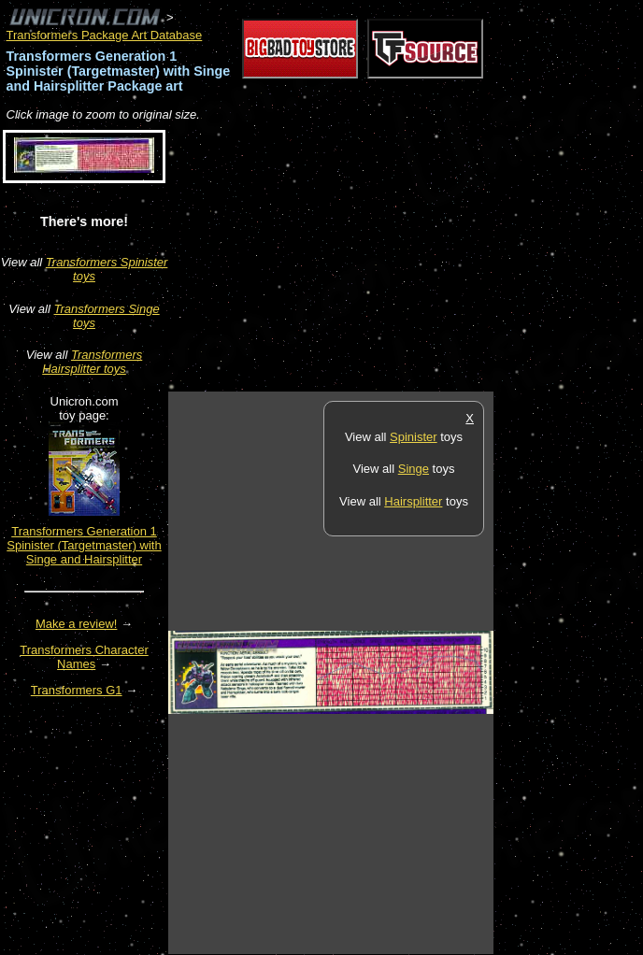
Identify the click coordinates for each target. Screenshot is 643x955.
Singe (413, 469)
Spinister (413, 437)
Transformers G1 (76, 690)
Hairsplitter (413, 501)
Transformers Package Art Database (105, 35)
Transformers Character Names (84, 657)
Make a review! (76, 624)
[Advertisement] (387, 258)
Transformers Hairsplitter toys (92, 362)
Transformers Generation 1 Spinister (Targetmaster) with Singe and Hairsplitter (84, 545)
